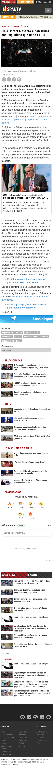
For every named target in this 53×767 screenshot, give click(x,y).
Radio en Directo (25, 1)
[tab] (14, 575)
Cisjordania (6, 336)
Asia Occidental (7, 734)
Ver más (5, 653)
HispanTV (11, 9)
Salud (21, 742)
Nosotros (40, 734)
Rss (38, 742)
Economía (23, 734)
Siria (26, 26)
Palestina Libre (32, 332)
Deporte (22, 740)
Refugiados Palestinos (11, 340)
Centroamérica (7, 754)
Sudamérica (6, 751)
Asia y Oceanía (7, 737)
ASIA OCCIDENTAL (10, 26)
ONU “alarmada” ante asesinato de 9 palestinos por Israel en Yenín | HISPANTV (25, 196)
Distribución (42, 731)
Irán (3, 731)
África (3, 740)
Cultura (22, 745)
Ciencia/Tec (24, 737)
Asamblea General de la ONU (36, 336)
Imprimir (8, 74)
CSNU (17, 336)
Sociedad (23, 731)
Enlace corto (7, 346)
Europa (4, 742)
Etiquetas (5, 328)
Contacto (40, 737)
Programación (45, 1)
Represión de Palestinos (12, 332)
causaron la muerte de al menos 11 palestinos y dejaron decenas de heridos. (26, 119)
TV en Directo (8, 1)
